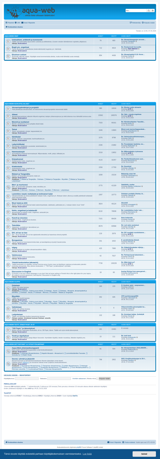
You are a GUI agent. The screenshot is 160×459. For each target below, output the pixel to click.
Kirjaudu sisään (10, 375)
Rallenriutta (132, 349)
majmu (130, 308)
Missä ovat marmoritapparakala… (133, 129)
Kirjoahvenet (17, 159)
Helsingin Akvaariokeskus (29, 353)
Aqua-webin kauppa (12, 282)
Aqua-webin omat (11, 36)
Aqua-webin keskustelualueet (17, 104)
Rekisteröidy (25, 375)
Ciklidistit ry (64, 367)
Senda (130, 316)
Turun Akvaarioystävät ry (79, 367)
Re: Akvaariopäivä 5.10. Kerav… (133, 54)
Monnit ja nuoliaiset (20, 122)
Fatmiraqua (132, 175)
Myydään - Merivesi (40, 303)
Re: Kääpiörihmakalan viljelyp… (133, 247)
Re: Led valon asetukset (130, 225)
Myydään (16, 296)
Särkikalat (16, 137)
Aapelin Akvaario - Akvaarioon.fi (51, 353)
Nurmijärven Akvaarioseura (30, 366)
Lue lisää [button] (87, 454)
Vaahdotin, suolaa (127, 184)
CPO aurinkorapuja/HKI (129, 296)
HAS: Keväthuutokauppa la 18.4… (133, 358)
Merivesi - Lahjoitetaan (60, 190)
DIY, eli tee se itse (19, 233)
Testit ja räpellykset (20, 336)
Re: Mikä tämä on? (128, 262)
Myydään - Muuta (25, 303)
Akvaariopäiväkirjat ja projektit (25, 107)
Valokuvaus (17, 255)
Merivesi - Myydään (43, 190)
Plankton (131, 360)
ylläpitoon (26, 362)
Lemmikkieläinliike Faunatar (74, 353)
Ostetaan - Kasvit (50, 291)
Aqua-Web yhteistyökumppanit (25, 348)
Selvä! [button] (144, 454)
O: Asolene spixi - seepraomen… (133, 285)
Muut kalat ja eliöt (19, 203)
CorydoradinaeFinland (34, 369)
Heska (130, 56)
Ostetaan (16, 285)
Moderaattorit (22, 43)
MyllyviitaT (131, 146)
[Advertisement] (80, 81)
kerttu (130, 123)
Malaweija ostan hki (128, 174)
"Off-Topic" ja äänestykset (23, 328)
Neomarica (131, 212)
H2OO (130, 256)
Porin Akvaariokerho (30, 367)
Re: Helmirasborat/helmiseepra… (133, 136)
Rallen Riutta (26, 355)
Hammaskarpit (18, 152)
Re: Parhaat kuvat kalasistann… (133, 255)
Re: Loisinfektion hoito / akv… (132, 210)
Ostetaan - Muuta (25, 292)
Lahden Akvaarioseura (70, 366)
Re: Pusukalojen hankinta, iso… (133, 144)
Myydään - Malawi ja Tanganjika (61, 303)
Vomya (130, 219)
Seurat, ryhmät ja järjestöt (23, 359)
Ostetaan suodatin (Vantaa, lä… (132, 194)
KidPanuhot (132, 273)
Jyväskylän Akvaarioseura (48, 367)
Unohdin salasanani (79, 378)
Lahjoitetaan (17, 314)
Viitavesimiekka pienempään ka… (133, 307)
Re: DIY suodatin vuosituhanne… (133, 232)
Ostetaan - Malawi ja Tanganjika (61, 292)
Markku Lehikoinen (134, 186)
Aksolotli (124, 203)
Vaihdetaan (17, 307)
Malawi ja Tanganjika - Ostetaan (32, 179)
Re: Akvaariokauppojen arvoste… (133, 39)
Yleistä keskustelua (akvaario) (25, 262)
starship (130, 227)
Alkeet (14, 114)
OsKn (130, 138)
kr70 (129, 109)
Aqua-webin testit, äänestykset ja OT (20, 324)
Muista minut (92, 378)
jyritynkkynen (132, 131)
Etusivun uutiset (19, 55)
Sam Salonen (133, 49)
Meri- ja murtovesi (20, 185)
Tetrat (14, 129)
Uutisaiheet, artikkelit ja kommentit (27, 40)
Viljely (14, 248)
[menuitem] (17, 22)
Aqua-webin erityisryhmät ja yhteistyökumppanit (24, 344)
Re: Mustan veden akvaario (131, 107)
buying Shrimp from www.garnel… (133, 271)
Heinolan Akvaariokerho (53, 369)
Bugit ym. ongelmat (20, 47)
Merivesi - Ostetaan (27, 190)
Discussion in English (21, 272)
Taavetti (130, 195)
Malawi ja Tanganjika (21, 174)
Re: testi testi (126, 335)
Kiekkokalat (17, 166)
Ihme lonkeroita (127, 217)
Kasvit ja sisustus (19, 218)
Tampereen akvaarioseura (51, 366)
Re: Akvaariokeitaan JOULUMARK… (134, 348)
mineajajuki (132, 204)
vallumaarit (131, 298)
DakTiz (75, 396)
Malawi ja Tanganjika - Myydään (56, 179)
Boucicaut (131, 160)
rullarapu (131, 168)
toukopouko (132, 337)
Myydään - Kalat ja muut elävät (31, 301)
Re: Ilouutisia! (126, 166)
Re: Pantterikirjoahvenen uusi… (132, 159)
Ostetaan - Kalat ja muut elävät (31, 291)
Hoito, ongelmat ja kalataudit (24, 210)
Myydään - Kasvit (50, 301)
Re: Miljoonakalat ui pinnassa (132, 151)
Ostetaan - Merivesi (40, 292)
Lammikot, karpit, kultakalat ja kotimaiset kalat (32, 194)
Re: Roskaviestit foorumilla (131, 47)
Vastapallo (131, 41)
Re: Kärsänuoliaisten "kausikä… (133, 122)
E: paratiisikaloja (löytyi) (130, 240)
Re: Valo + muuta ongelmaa (131, 114)
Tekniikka (16, 225)
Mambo (130, 241)
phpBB (79, 447)
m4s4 (130, 287)
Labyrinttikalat (18, 144)
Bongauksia (17, 240)
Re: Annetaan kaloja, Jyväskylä (132, 314)
